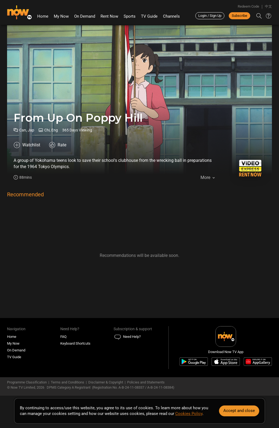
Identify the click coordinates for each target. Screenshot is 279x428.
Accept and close (239, 410)
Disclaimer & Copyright (105, 382)
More (205, 177)
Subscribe (239, 16)
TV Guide (149, 16)
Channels (171, 16)
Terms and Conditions (67, 382)
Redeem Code (248, 6)
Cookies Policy (188, 413)
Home (42, 16)
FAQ (63, 337)
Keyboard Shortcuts (75, 343)
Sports (130, 16)
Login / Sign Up (209, 16)
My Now (61, 16)
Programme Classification (27, 382)
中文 (268, 6)
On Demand (84, 16)
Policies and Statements (146, 382)
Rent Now (109, 16)
